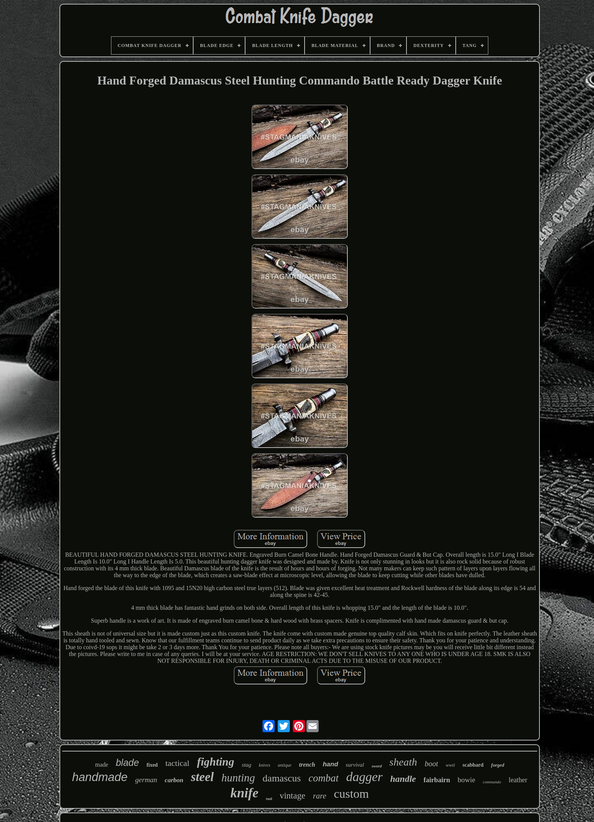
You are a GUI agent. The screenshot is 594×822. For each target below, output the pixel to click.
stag (246, 765)
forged (497, 765)
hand (330, 764)
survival (355, 765)
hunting (238, 778)
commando (492, 782)
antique (284, 765)
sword (377, 766)
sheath (403, 762)
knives (264, 765)
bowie (466, 780)
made (101, 764)
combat (323, 778)
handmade (100, 777)
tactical (177, 763)
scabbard (473, 765)
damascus (282, 778)
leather (518, 780)
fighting (215, 761)
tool (269, 799)
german (146, 780)
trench (307, 764)
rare (319, 795)
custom (351, 793)
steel (202, 777)
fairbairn (437, 780)
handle (403, 779)
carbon (174, 780)
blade (127, 762)
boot (431, 763)
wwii (450, 765)
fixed (152, 765)
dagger (364, 777)
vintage (292, 795)
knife (244, 793)
